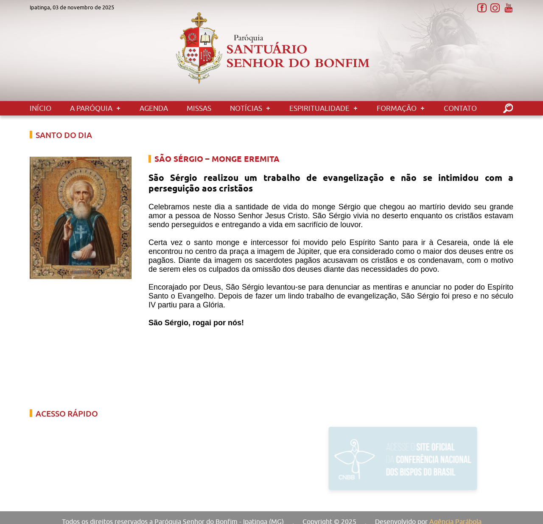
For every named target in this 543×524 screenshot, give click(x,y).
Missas (199, 108)
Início (40, 108)
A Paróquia (91, 108)
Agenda (154, 108)
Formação (397, 108)
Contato (460, 108)
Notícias (246, 108)
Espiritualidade (319, 108)
